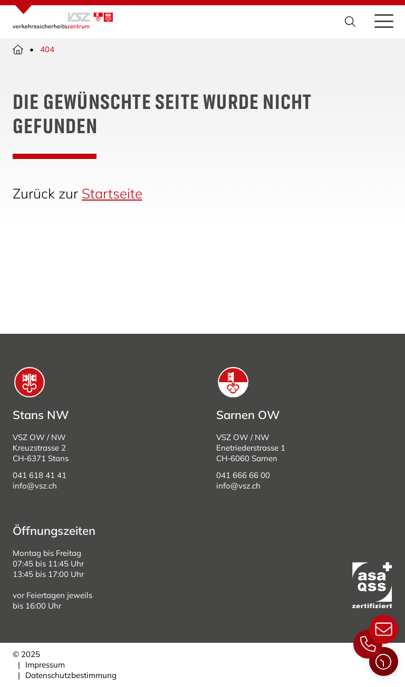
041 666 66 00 (243, 475)
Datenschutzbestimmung (71, 675)
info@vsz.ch (35, 486)
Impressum (45, 665)
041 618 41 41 (39, 475)
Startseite (112, 193)
